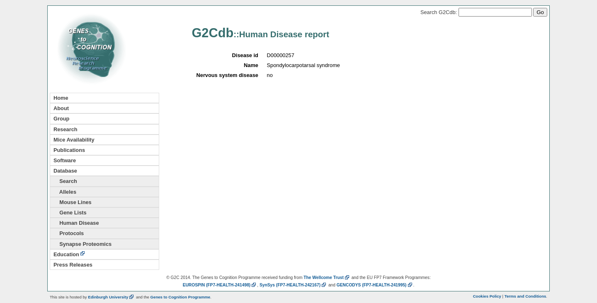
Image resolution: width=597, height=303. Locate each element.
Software (64, 160)
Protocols (68, 233)
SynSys (293, 285)
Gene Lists (70, 212)
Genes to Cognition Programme (180, 297)
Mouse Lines (72, 202)
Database (65, 171)
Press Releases (72, 265)
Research (65, 129)
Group (61, 118)
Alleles (64, 192)
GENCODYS (375, 285)
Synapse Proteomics (82, 244)
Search (65, 181)
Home (60, 98)
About (61, 108)
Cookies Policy (487, 296)
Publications (69, 150)
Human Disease (76, 223)
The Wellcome (326, 277)
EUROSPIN (220, 285)
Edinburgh (111, 297)
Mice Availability (74, 140)
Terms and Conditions (525, 296)
